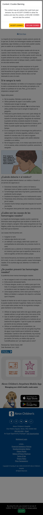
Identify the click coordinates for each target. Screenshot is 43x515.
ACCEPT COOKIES (16, 25)
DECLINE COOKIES (32, 25)
